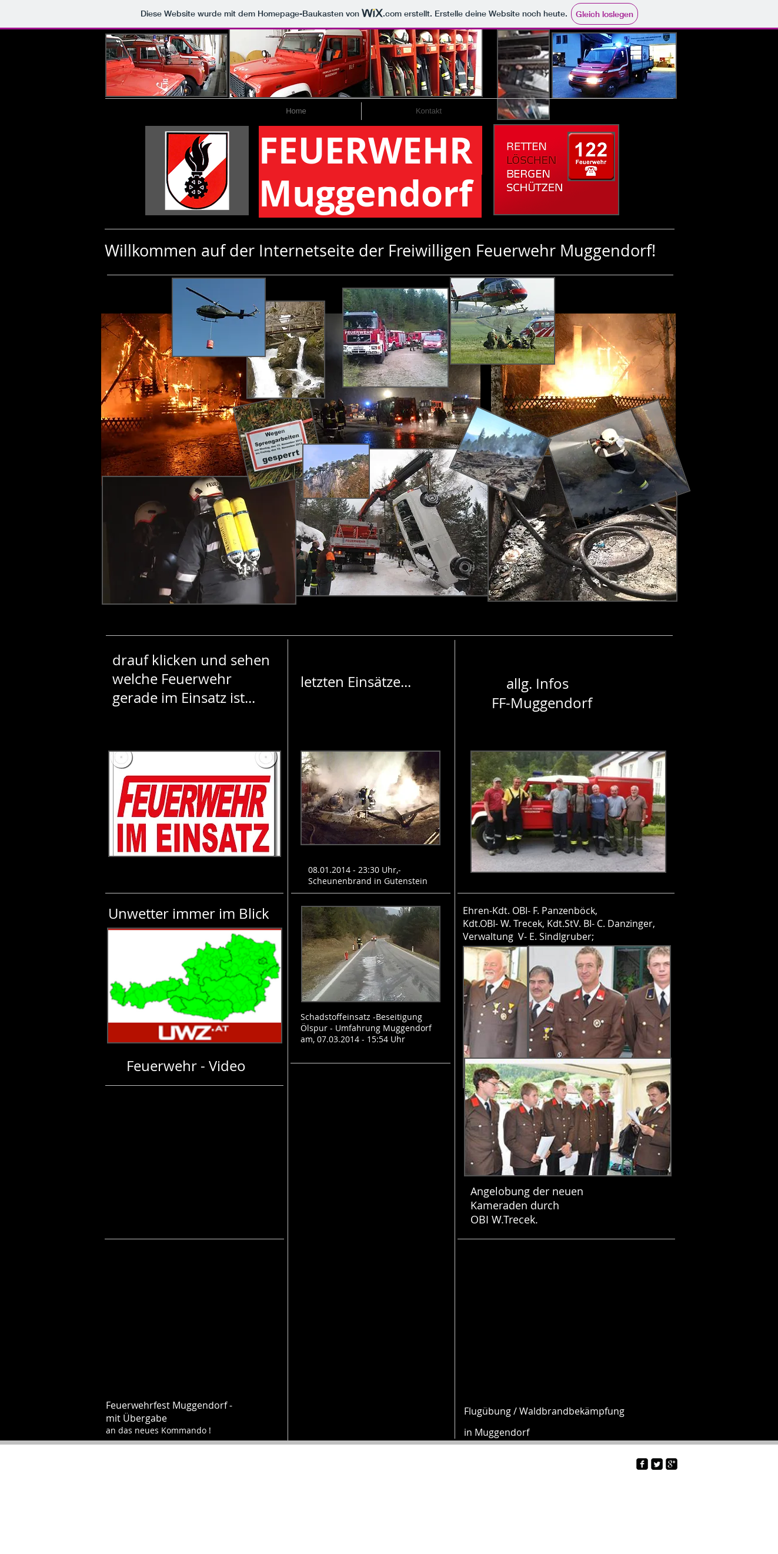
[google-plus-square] (671, 1464)
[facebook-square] (642, 1464)
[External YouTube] (193, 1148)
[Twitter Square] (657, 1464)
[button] (193, 400)
